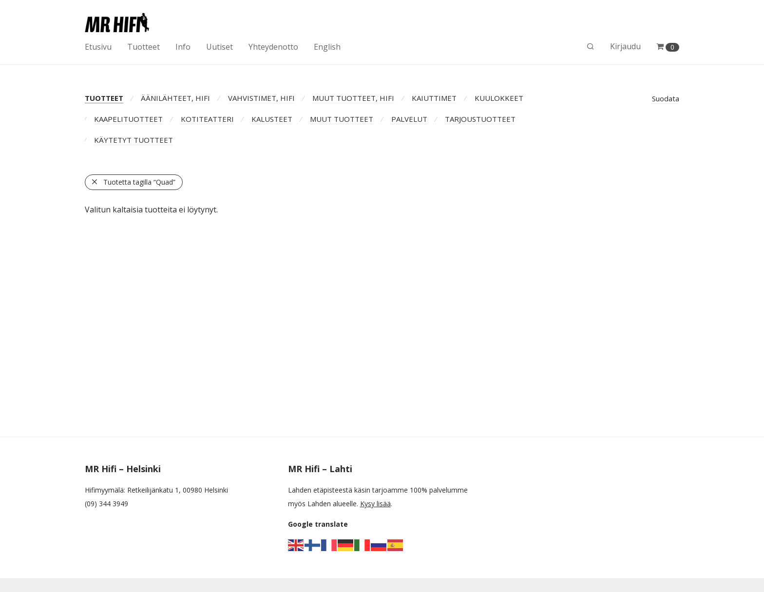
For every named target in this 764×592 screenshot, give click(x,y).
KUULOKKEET (499, 98)
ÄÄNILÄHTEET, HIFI (175, 98)
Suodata (665, 98)
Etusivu (98, 46)
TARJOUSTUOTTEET (480, 119)
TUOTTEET (104, 98)
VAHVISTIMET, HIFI (261, 98)
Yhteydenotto (273, 46)
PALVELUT (409, 119)
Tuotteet (143, 46)
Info (183, 46)
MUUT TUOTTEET (341, 119)
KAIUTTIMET (434, 98)
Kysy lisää (375, 503)
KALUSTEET (271, 119)
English (327, 46)
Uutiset (219, 46)
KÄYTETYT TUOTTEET (133, 140)
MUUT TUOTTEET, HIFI (353, 98)
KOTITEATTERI (207, 119)
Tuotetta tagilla (139, 182)
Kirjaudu (625, 46)
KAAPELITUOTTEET (128, 119)
